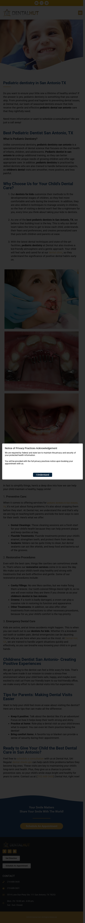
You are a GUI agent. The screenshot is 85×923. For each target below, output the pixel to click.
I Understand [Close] (42, 474)
